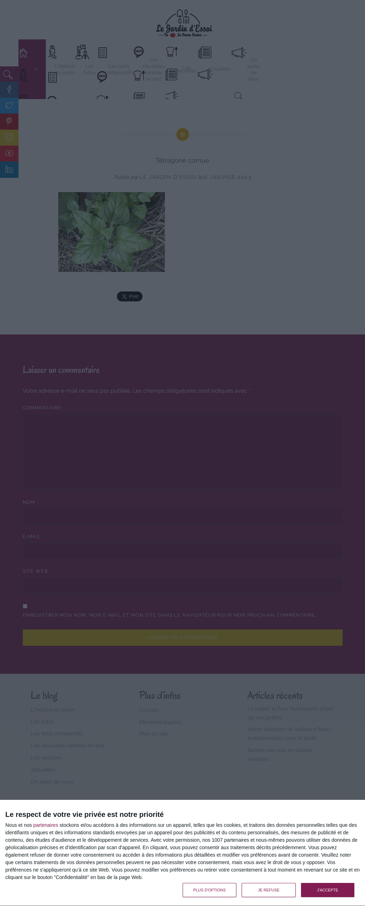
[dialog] (182, 853)
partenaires (45, 825)
